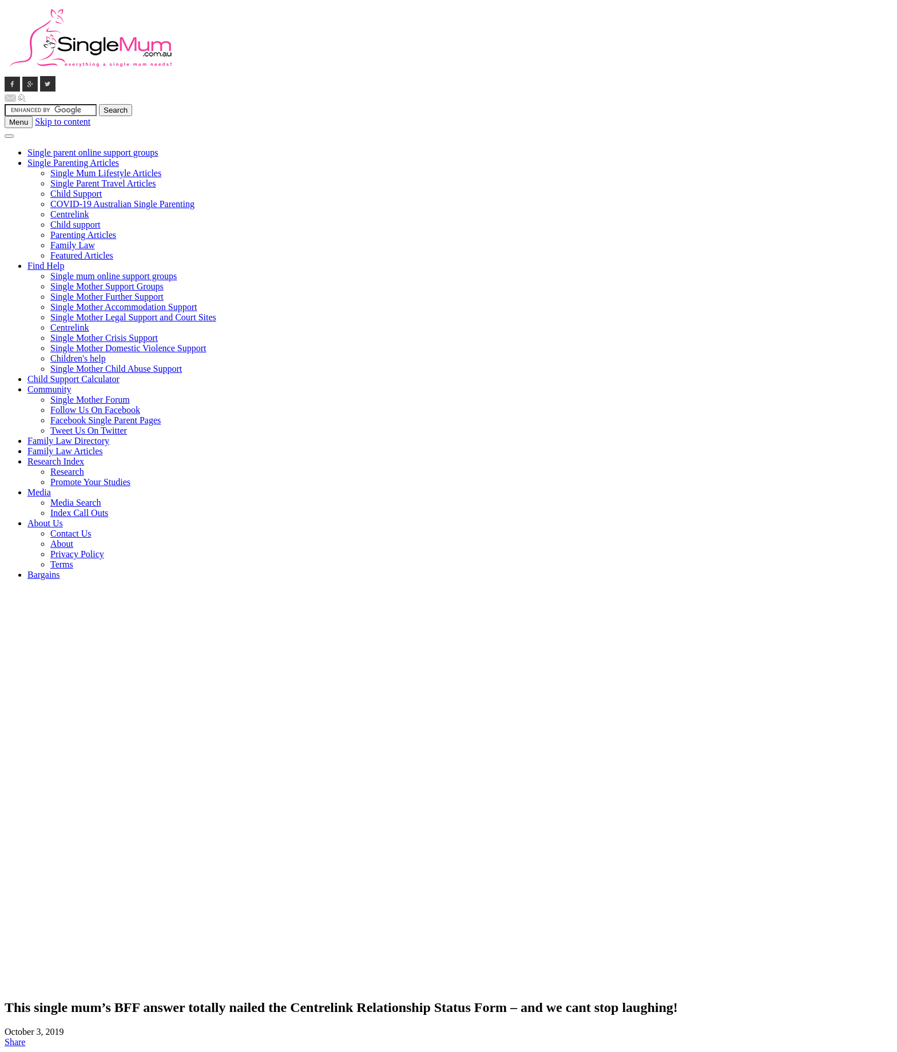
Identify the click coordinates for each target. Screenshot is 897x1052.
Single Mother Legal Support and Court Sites (133, 317)
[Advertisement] (50, 760)
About (61, 544)
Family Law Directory (68, 441)
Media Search (75, 502)
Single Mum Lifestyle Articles (105, 173)
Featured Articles (81, 255)
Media (39, 492)
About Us (45, 523)
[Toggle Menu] (9, 136)
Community (49, 389)
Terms (61, 564)
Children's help (78, 358)
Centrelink (69, 214)
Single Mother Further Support (107, 296)
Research (67, 472)
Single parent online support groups (92, 152)
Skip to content (62, 121)
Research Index (55, 461)
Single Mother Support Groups (107, 286)
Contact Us (71, 533)
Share (15, 1042)
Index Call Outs (79, 513)
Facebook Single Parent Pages (105, 420)
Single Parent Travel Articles (103, 183)
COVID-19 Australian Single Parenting (122, 204)
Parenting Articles (83, 235)
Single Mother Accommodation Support (123, 307)
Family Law (72, 245)
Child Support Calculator (73, 379)
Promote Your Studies (90, 482)
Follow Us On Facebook (95, 410)
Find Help (45, 266)
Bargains (43, 574)
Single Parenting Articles (73, 163)
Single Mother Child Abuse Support (116, 369)
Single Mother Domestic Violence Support (128, 348)
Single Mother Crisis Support (104, 338)
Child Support (76, 194)
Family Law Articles (65, 451)
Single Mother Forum (90, 399)
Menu (18, 122)
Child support (75, 224)
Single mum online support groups (113, 276)
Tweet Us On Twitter (88, 430)
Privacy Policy (77, 554)
